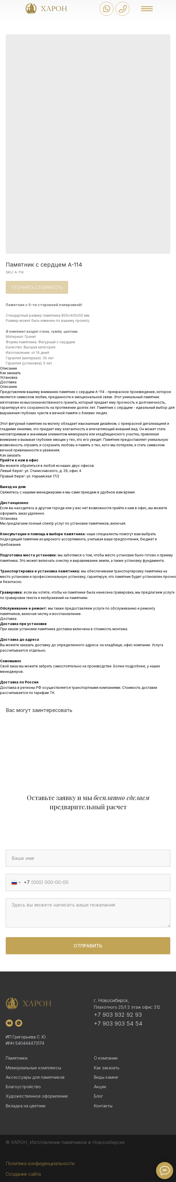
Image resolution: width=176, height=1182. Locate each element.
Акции (100, 1086)
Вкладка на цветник (26, 1105)
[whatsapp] (18, 1023)
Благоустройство (23, 1086)
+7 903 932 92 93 (118, 1014)
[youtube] (9, 1023)
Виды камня (106, 1077)
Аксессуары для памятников (35, 1077)
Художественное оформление (37, 1096)
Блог (98, 1096)
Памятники (16, 1058)
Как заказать (107, 1067)
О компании (106, 1058)
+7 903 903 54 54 (118, 1023)
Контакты (103, 1105)
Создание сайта (23, 1174)
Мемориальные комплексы (33, 1067)
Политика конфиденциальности (40, 1163)
